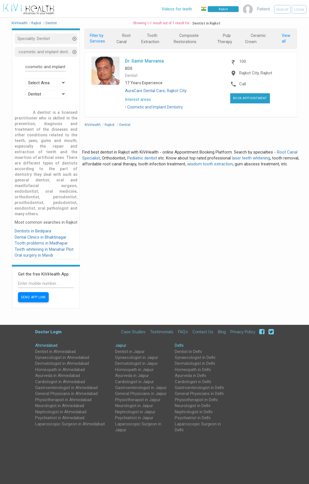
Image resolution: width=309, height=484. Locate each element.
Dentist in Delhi (188, 351)
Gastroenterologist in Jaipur (141, 387)
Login (299, 9)
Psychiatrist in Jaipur (134, 417)
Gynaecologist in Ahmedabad (62, 357)
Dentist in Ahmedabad (55, 351)
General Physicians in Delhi (199, 393)
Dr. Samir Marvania (144, 61)
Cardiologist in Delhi (193, 381)
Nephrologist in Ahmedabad (60, 411)
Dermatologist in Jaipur (136, 363)
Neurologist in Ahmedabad (59, 405)
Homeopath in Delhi (193, 369)
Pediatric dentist (142, 158)
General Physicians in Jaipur (141, 393)
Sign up (282, 9)
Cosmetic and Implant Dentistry (155, 107)
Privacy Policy (242, 331)
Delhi (179, 345)
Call (242, 83)
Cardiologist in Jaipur (134, 381)
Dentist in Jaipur (130, 351)
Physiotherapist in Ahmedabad (63, 399)
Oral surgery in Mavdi (34, 255)
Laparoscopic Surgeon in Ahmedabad (70, 424)
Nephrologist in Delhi (193, 411)
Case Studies (133, 331)
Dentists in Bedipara (33, 231)
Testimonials (161, 331)
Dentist (131, 76)
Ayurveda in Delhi (190, 375)
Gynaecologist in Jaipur (136, 357)
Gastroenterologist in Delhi (199, 387)
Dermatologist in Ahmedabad (62, 363)
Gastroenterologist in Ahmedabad (66, 387)
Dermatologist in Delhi (195, 363)
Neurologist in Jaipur (134, 405)
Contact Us (202, 331)
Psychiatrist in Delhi (193, 417)
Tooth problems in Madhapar (41, 243)
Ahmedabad (46, 345)
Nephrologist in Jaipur (135, 411)
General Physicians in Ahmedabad (66, 393)
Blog (222, 331)
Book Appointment (250, 98)
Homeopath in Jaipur (134, 369)
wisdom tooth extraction (210, 163)
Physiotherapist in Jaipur (137, 399)
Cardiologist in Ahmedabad (60, 381)
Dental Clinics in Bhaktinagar (40, 237)
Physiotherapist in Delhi (196, 399)
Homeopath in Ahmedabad (60, 369)
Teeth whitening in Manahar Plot (44, 249)
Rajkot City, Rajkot (255, 73)
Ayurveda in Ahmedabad (57, 375)
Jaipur (120, 345)
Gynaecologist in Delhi (195, 357)
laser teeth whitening (251, 158)
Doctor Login (48, 331)
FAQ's (183, 331)
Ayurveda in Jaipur (132, 375)
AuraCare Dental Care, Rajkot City (156, 90)
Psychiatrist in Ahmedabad (59, 417)
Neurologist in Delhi (192, 405)
